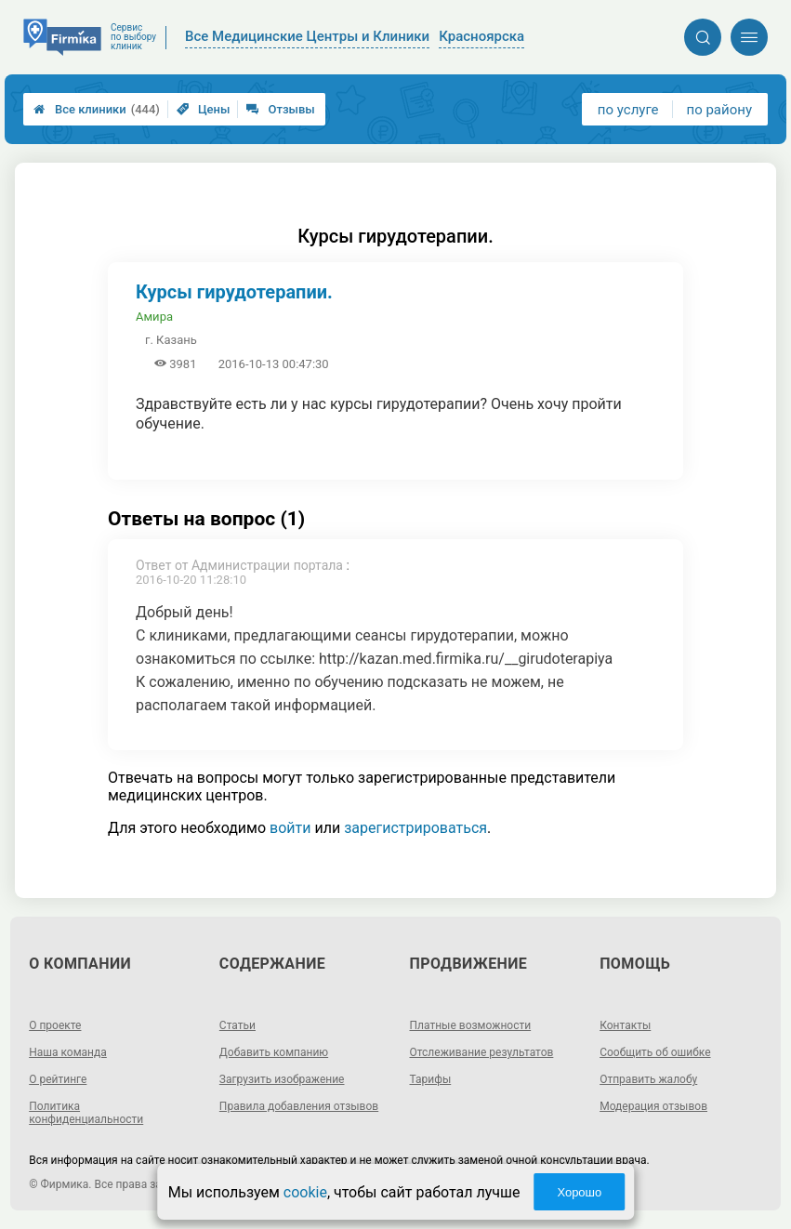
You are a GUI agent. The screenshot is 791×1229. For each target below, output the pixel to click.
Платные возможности (471, 1025)
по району (719, 109)
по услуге (628, 109)
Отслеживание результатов (482, 1052)
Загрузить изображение (282, 1079)
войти (290, 828)
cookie (305, 1192)
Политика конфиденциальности (86, 1113)
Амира (154, 317)
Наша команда (68, 1052)
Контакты (625, 1025)
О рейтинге (57, 1079)
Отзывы (280, 109)
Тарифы (431, 1079)
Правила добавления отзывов (298, 1106)
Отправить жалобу (648, 1079)
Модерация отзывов (653, 1106)
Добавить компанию (273, 1052)
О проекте (55, 1025)
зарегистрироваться (415, 828)
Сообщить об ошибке (655, 1052)
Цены (204, 109)
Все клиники (96, 109)
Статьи (237, 1025)
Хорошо (579, 1192)
